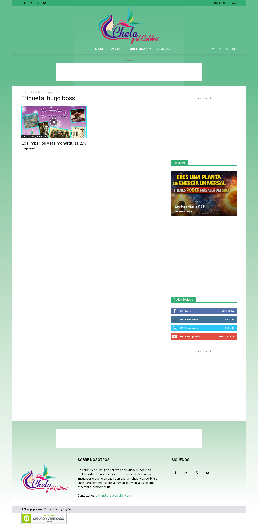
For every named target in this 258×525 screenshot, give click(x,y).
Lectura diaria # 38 (190, 206)
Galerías (165, 49)
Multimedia (140, 49)
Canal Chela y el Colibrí (34, 136)
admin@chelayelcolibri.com (113, 495)
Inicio (98, 49)
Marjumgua (28, 148)
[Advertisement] (129, 72)
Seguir (229, 319)
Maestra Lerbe (183, 211)
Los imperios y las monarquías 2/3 (53, 143)
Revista (116, 49)
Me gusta (228, 310)
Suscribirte (226, 336)
